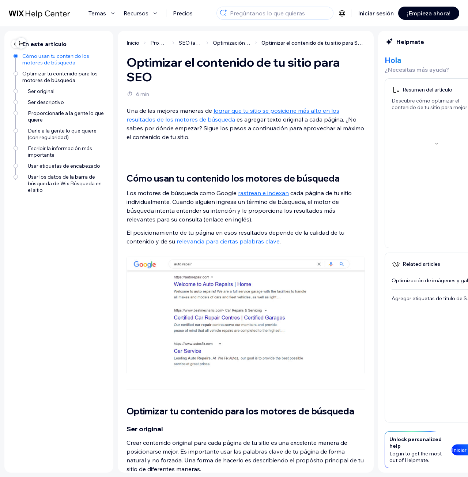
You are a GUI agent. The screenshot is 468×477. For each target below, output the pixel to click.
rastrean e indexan (191, 193)
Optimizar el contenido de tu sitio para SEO (240, 43)
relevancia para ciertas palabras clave (155, 241)
